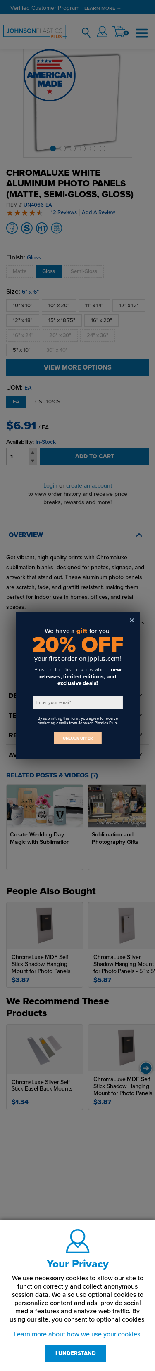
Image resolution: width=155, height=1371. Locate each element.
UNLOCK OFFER (78, 737)
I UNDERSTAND (75, 1353)
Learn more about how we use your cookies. (78, 1334)
